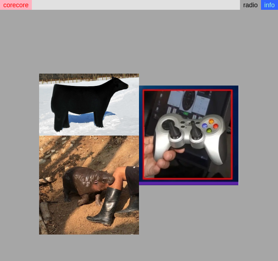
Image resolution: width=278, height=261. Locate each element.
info (269, 5)
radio (250, 5)
